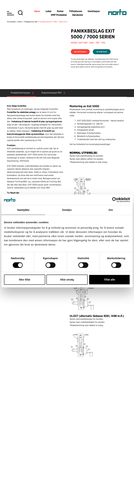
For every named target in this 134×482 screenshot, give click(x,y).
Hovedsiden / (12, 22)
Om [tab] (111, 209)
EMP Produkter (59, 14)
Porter (60, 11)
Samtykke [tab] (23, 209)
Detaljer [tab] (67, 209)
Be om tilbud (80, 52)
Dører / (21, 22)
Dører (37, 11)
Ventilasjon (94, 11)
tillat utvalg (67, 279)
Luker (48, 11)
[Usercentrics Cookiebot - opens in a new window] (114, 199)
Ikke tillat (24, 279)
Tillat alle (109, 279)
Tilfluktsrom (75, 11)
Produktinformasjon (20, 92)
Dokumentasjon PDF (52, 92)
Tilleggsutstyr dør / (31, 22)
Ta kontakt (101, 52)
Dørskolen (77, 14)
